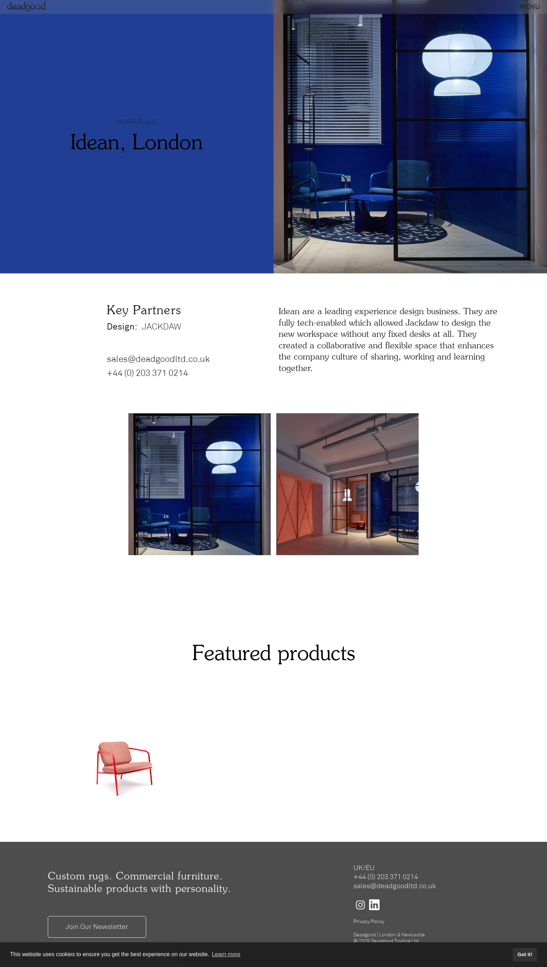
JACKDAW (161, 327)
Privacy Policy (368, 921)
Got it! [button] (524, 954)
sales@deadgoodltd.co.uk (158, 359)
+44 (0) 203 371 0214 (147, 373)
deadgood (27, 7)
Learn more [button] (226, 954)
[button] (529, 7)
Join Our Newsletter (97, 926)
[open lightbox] (199, 484)
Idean (289, 312)
